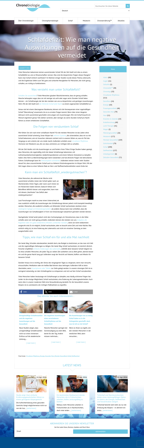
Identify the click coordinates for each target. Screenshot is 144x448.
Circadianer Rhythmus (32, 356)
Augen (105, 81)
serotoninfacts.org (105, 447)
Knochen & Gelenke (110, 119)
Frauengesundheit (110, 108)
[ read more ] (31, 343)
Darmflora (107, 101)
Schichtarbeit (108, 143)
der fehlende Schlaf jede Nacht (50, 104)
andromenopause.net (51, 447)
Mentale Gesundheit (61, 356)
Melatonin (107, 136)
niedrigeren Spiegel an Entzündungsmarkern (34, 209)
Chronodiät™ (108, 88)
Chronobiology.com (33, 7)
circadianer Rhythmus (80, 141)
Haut (105, 115)
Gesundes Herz (49, 356)
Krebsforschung (109, 122)
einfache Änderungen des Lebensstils (47, 249)
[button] (31, 292)
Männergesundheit (110, 133)
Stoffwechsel (75, 356)
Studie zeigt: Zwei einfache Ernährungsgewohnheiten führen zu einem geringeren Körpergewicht (30, 397)
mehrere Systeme (59, 135)
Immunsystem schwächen (50, 160)
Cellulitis (106, 84)
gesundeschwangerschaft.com (26, 447)
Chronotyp (107, 91)
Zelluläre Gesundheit (111, 157)
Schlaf (69, 356)
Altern (105, 77)
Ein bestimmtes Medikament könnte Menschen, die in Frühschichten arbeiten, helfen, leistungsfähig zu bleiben (71, 398)
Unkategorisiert (109, 154)
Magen (105, 129)
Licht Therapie (108, 126)
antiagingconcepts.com (79, 447)
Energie (42, 356)
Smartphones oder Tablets (41, 268)
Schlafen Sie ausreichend (27, 95)
